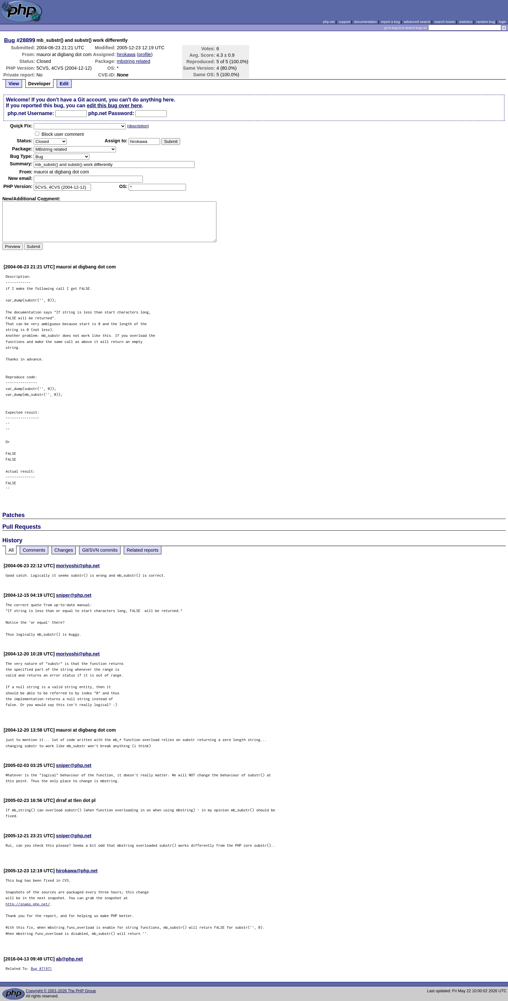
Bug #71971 (41, 968)
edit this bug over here (114, 105)
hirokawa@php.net (77, 870)
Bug (9, 40)
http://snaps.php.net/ (28, 904)
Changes (63, 550)
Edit (64, 83)
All (11, 550)
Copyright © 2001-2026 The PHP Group (61, 991)
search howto (444, 22)
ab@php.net (69, 958)
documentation (365, 22)
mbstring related (133, 61)
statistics (465, 22)
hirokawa (126, 54)
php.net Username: (30, 113)
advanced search (417, 22)
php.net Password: (111, 113)
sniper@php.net (73, 595)
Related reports (142, 550)
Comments (34, 550)
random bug (485, 22)
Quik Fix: (21, 125)
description (137, 126)
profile (144, 54)
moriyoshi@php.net (78, 565)
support (344, 22)
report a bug (390, 22)
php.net (329, 22)
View (13, 83)
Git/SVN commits (100, 550)
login (502, 22)
